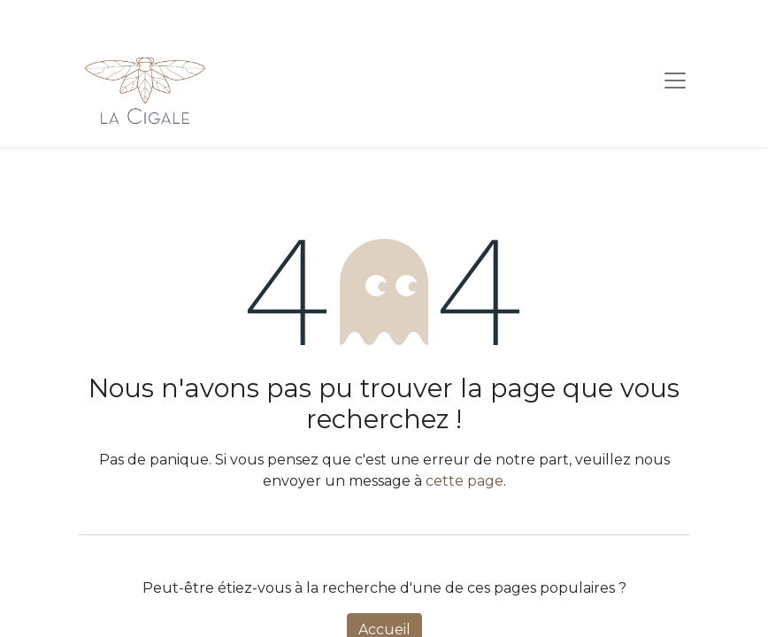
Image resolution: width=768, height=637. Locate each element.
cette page (464, 480)
